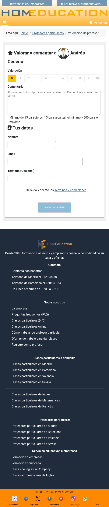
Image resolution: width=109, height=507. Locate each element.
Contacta (95, 504)
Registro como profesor (28, 344)
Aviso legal (74, 504)
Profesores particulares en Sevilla (34, 444)
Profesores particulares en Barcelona (37, 432)
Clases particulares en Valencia (33, 376)
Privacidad (54, 504)
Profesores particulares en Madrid (34, 426)
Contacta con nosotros (27, 271)
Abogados (13, 504)
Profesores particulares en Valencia (35, 438)
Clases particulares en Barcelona (34, 370)
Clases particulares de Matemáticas (36, 400)
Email (11, 154)
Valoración (15, 70)
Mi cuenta (97, 23)
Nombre (13, 137)
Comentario (15, 86)
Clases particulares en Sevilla (31, 382)
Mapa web (34, 504)
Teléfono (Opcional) (21, 171)
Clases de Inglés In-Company (31, 469)
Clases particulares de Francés (32, 406)
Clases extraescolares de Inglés (33, 475)
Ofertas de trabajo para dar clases (34, 338)
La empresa (20, 308)
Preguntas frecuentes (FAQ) (30, 314)
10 (97, 78)
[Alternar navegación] (5, 23)
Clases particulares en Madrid (32, 364)
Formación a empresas (27, 457)
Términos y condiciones (70, 190)
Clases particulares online (29, 326)
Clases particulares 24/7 (28, 320)
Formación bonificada (26, 463)
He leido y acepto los (56, 190)
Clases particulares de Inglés (31, 394)
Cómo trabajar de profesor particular (36, 332)
